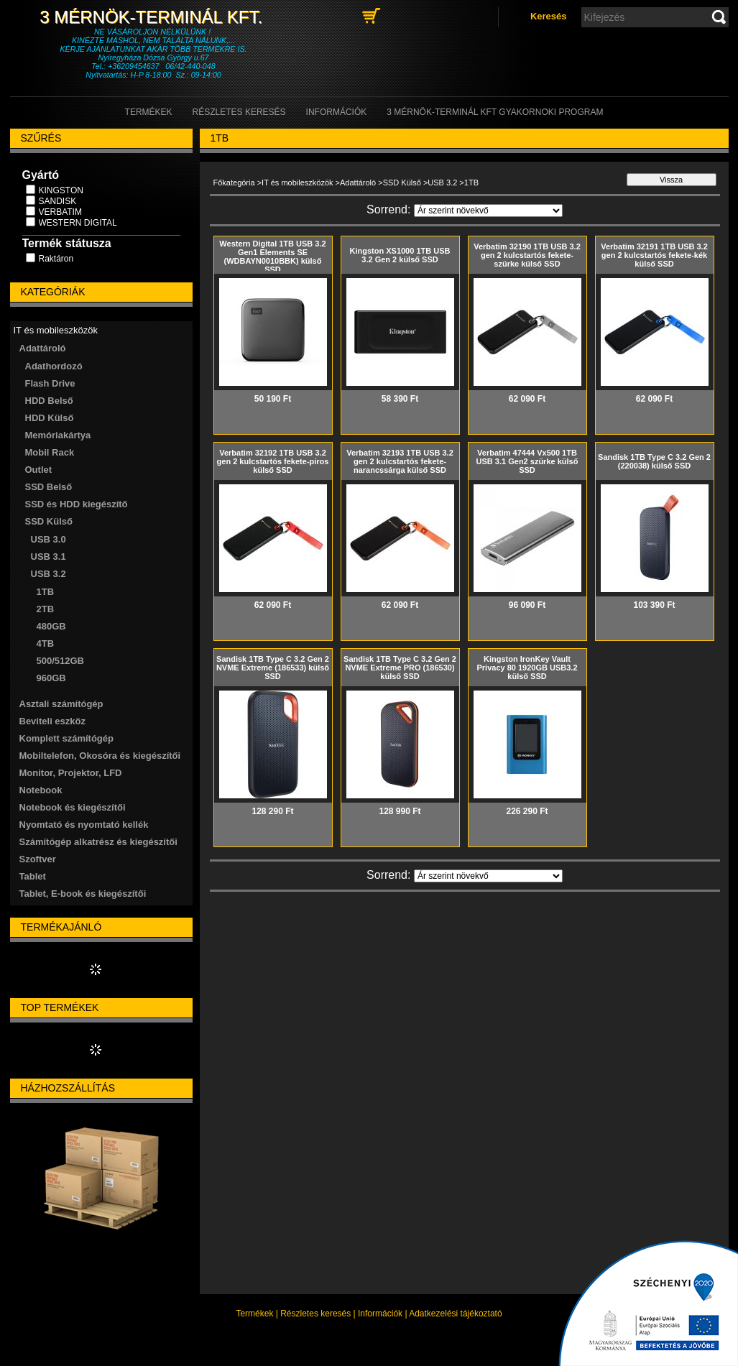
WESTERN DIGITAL (78, 223)
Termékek (254, 1314)
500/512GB (61, 660)
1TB (46, 591)
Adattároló (358, 182)
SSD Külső (402, 182)
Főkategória (234, 182)
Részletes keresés (315, 1314)
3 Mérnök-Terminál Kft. (153, 17)
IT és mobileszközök (297, 182)
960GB (51, 678)
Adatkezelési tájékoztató (455, 1314)
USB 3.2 (442, 182)
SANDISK (58, 201)
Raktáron (56, 259)
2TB (46, 609)
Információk (380, 1314)
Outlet (38, 469)
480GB (51, 626)
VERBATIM (60, 212)
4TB (46, 643)
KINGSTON (61, 190)
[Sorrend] (488, 210)
